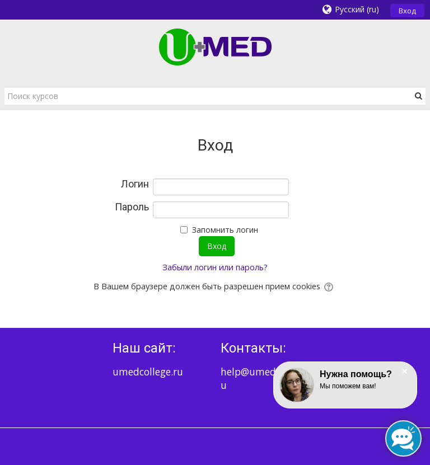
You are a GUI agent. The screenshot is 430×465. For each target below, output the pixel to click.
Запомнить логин (225, 229)
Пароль (132, 207)
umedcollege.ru (148, 371)
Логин (135, 184)
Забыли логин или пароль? (215, 267)
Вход (407, 11)
